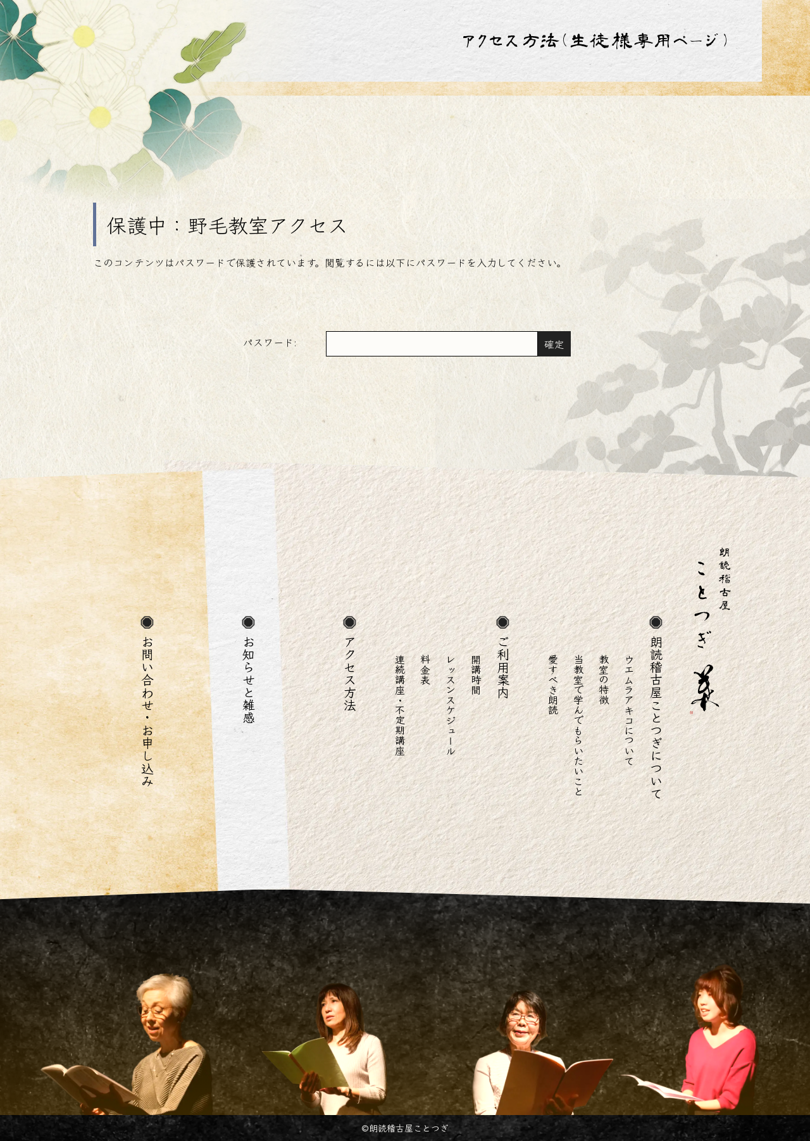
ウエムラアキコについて (629, 710)
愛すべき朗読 (553, 684)
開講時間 (476, 674)
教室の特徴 (604, 679)
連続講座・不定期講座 (400, 704)
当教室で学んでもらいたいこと (578, 725)
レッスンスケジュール (451, 704)
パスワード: (390, 343)
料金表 (425, 669)
